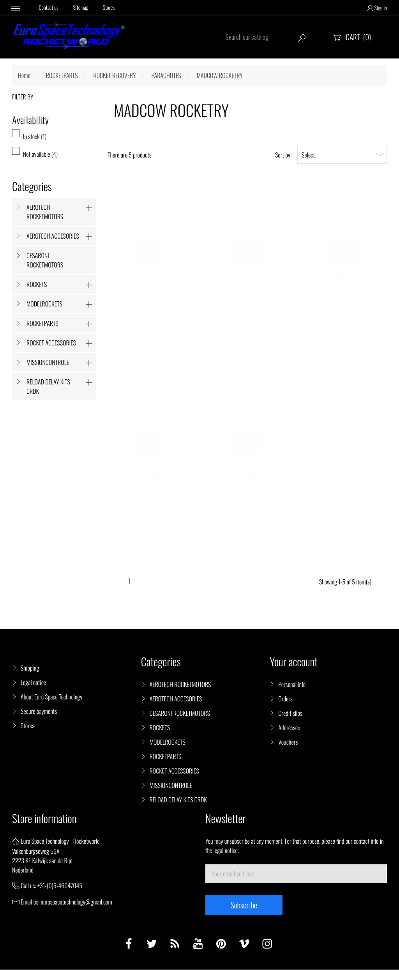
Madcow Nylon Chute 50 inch (150, 468)
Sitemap (80, 8)
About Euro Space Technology (51, 697)
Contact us (49, 8)
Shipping (30, 668)
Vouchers (288, 742)
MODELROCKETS (44, 303)
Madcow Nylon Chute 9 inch (247, 468)
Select (342, 154)
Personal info (291, 684)
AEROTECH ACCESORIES (52, 236)
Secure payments (39, 711)
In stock (34, 136)
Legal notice (33, 682)
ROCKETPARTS (42, 323)
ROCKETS (36, 284)
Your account (294, 662)
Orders (285, 699)
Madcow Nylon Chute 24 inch (150, 279)
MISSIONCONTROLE (47, 362)
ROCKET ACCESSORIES (51, 342)
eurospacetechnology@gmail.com (76, 902)
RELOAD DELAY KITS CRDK (48, 386)
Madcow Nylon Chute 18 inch (344, 279)
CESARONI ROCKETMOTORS (44, 260)
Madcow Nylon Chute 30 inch (247, 279)
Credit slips (290, 713)
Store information (44, 819)
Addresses (289, 728)
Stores (109, 8)
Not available (40, 154)
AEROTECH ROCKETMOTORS (44, 211)
